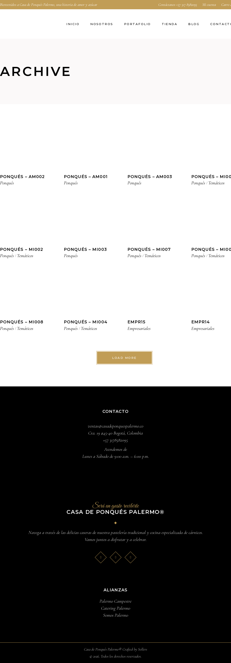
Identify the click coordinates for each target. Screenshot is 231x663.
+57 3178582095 (115, 440)
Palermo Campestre (115, 601)
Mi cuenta (209, 4)
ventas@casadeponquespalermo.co (115, 426)
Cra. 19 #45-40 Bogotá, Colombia (115, 433)
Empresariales (138, 328)
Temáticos (216, 183)
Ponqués (7, 183)
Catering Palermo (115, 608)
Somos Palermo (115, 615)
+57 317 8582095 (186, 4)
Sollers (142, 649)
